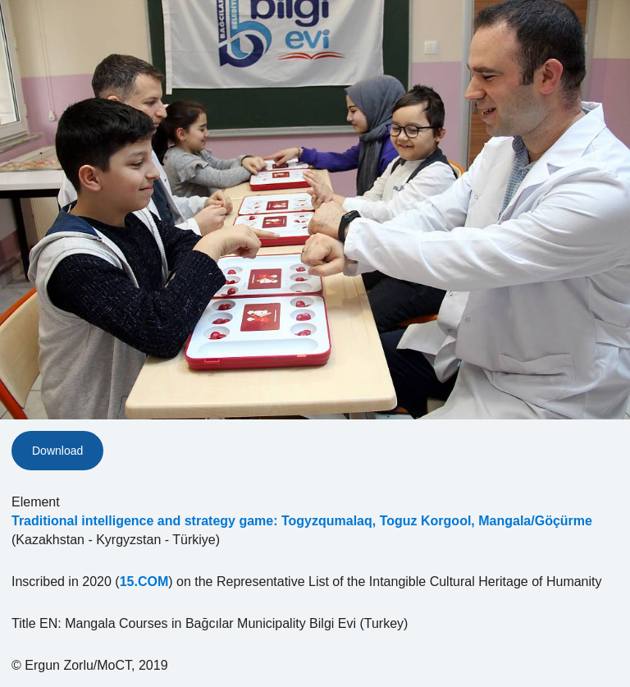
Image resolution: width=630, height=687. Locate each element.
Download (57, 450)
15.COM (144, 582)
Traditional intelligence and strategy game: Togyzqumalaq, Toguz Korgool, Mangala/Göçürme (301, 521)
